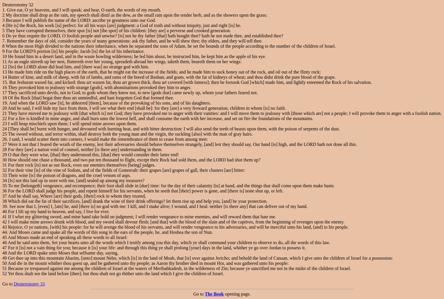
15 (4, 82)
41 (4, 216)
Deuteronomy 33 (29, 283)
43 (4, 227)
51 (4, 268)
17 (4, 92)
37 (4, 196)
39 (4, 206)
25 (4, 134)
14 (4, 77)
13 (4, 72)
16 (4, 87)
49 (4, 258)
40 (4, 211)
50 (4, 263)
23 (4, 123)
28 (4, 149)
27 (4, 144)
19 (4, 103)
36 (4, 190)
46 (4, 242)
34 (4, 180)
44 (4, 232)
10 (4, 56)
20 (4, 108)
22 (4, 118)
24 (4, 128)
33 (4, 175)
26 (4, 139)
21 (4, 113)
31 (4, 165)
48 (4, 252)
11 (4, 61)
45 (4, 237)
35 (4, 185)
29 (4, 154)
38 (4, 201)
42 (4, 221)
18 (4, 97)
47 (4, 247)
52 (4, 273)
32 (4, 170)
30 (4, 159)
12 (4, 66)
